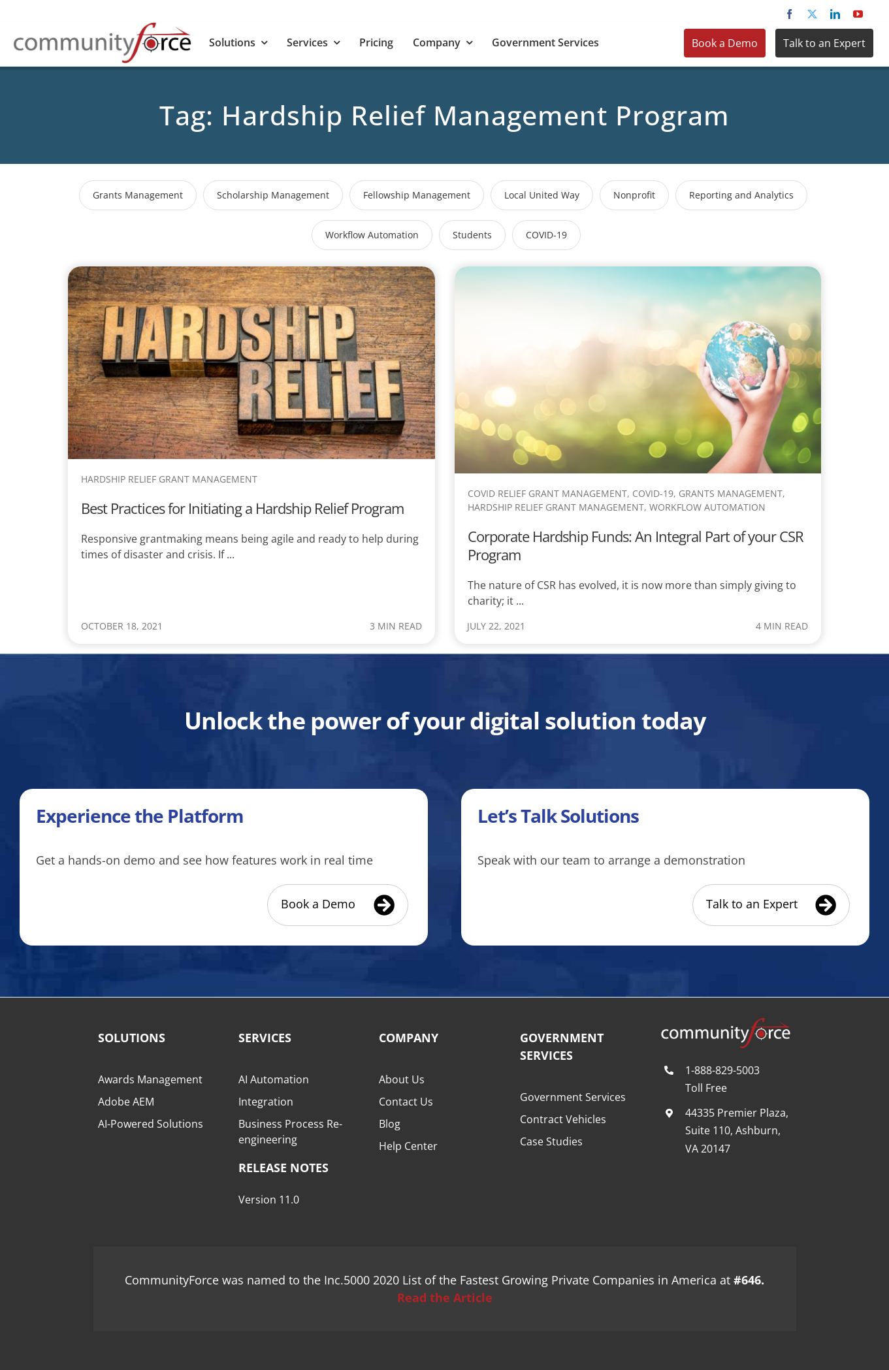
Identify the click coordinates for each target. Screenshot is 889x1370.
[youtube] (858, 14)
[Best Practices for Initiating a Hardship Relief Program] (251, 275)
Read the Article (445, 1297)
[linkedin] (835, 14)
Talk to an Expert (824, 43)
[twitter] (812, 14)
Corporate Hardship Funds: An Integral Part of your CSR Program (635, 545)
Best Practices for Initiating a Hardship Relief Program (242, 508)
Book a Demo (725, 43)
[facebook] (789, 14)
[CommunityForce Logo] (102, 27)
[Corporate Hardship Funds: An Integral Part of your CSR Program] (638, 275)
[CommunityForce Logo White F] (725, 1023)
